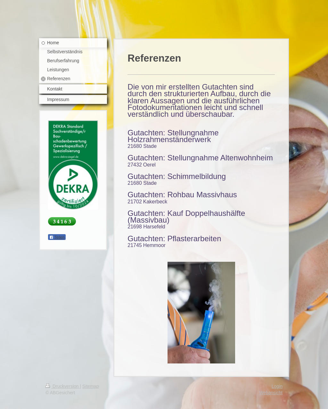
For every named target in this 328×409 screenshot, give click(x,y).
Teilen (56, 237)
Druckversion (62, 386)
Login (277, 386)
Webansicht (271, 392)
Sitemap (90, 386)
